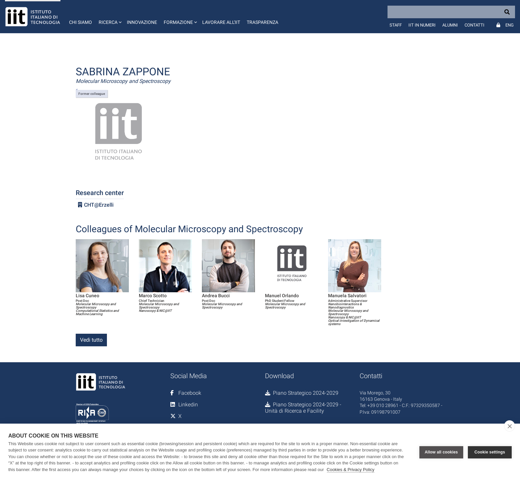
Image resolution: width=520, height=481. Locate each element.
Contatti (474, 25)
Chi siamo (80, 22)
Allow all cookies (441, 452)
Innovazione (142, 22)
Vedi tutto (91, 340)
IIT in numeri (422, 25)
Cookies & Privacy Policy (351, 469)
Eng (509, 25)
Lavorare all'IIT (221, 22)
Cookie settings (490, 452)
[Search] (451, 12)
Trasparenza (262, 22)
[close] (509, 426)
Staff (396, 25)
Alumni (450, 25)
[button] (109, 16)
